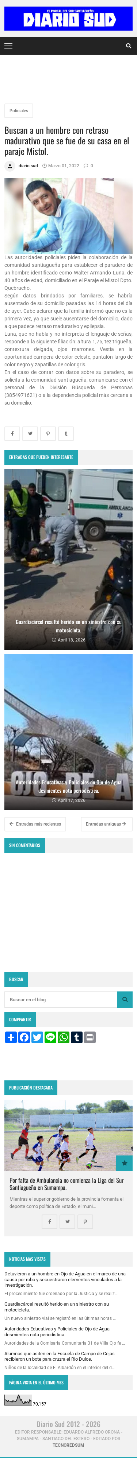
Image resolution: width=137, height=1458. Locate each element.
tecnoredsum (68, 1445)
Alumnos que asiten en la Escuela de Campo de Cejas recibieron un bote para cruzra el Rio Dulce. (59, 1356)
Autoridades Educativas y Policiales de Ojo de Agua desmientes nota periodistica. (57, 1331)
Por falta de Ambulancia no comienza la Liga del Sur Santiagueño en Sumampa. (66, 1184)
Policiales (18, 110)
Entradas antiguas (106, 824)
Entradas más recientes (35, 824)
